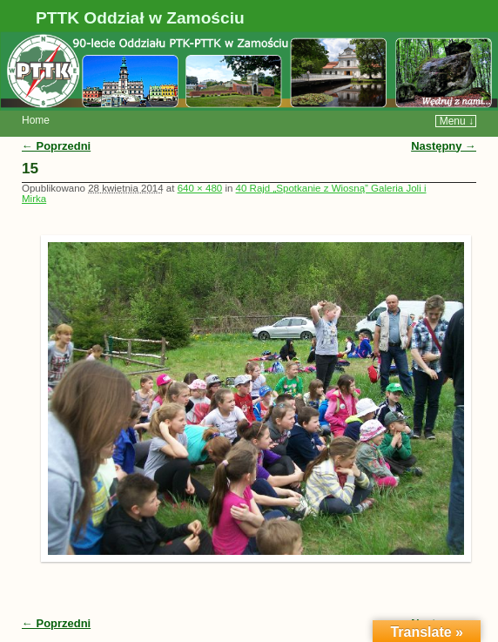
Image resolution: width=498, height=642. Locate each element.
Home (36, 120)
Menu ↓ (457, 121)
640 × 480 (200, 188)
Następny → (443, 145)
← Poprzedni (56, 145)
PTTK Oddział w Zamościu (140, 18)
